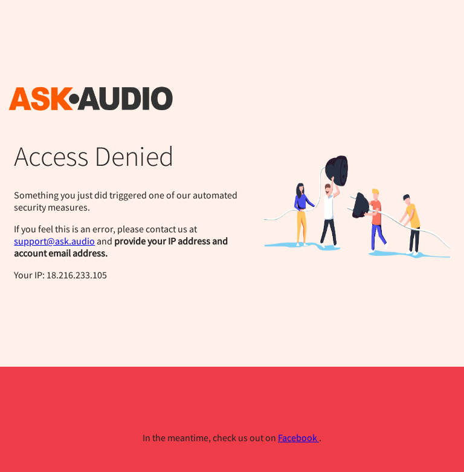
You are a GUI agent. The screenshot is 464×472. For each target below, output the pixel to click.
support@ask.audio (54, 241)
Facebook (298, 437)
